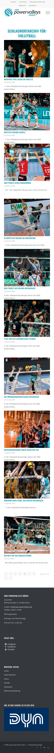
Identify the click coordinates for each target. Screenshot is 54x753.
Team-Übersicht (10, 675)
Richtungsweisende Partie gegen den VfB (21, 450)
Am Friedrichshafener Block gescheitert (21, 397)
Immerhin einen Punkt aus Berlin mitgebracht (23, 500)
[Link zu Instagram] (37, 747)
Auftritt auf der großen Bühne (18, 555)
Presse (6, 679)
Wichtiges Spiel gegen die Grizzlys (18, 79)
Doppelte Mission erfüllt (15, 132)
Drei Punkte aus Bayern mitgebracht (20, 288)
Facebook (11, 646)
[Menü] (46, 12)
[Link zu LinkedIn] (48, 747)
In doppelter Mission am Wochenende (20, 238)
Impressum (23, 2)
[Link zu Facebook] (41, 747)
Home (6, 671)
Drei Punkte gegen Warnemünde (17, 183)
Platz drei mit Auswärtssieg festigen (20, 338)
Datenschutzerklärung (37, 2)
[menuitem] (13, 1)
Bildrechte (22, 5)
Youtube (10, 649)
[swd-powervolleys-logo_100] (22, 12)
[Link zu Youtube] (44, 747)
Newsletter (32, 5)
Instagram (11, 644)
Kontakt (13, 2)
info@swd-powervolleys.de (21, 607)
